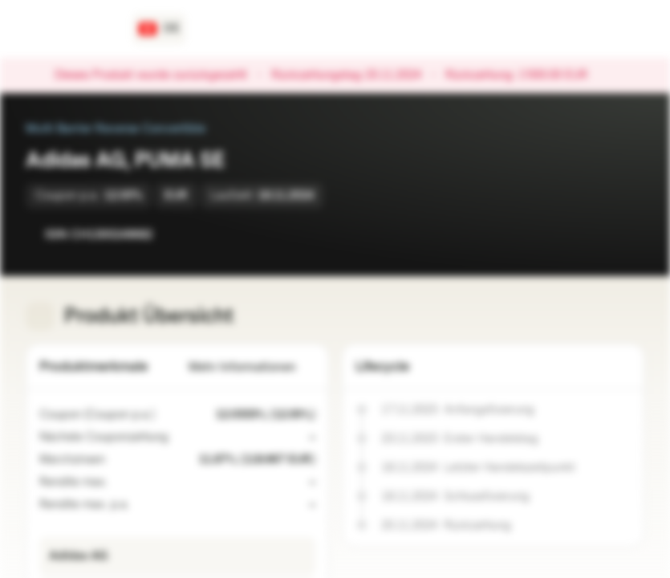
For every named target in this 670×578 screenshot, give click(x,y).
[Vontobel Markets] (69, 29)
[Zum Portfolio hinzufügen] (628, 234)
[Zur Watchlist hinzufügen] (596, 234)
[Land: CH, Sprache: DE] (159, 29)
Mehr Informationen (252, 367)
